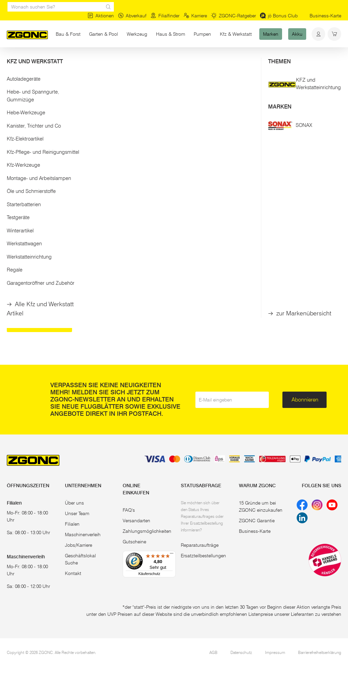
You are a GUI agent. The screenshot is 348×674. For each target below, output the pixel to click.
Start (11, 60)
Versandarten (136, 520)
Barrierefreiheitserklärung (319, 652)
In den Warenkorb (113, 230)
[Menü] (172, 555)
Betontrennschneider (186, 302)
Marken (270, 34)
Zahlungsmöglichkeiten (147, 531)
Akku (297, 34)
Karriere (195, 15)
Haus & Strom (170, 34)
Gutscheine (134, 541)
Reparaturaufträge (200, 545)
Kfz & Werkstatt (236, 34)
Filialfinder (165, 15)
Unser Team (77, 513)
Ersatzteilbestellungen (203, 555)
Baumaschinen (90, 60)
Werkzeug (137, 34)
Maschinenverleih (83, 534)
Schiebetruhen (38, 323)
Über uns (74, 503)
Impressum (275, 652)
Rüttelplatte (112, 302)
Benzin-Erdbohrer (42, 302)
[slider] (14, 110)
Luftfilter (106, 204)
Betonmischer (263, 302)
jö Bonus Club (279, 15)
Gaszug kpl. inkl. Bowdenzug (182, 207)
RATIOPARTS (114, 179)
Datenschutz (241, 652)
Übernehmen (43, 148)
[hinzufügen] (136, 230)
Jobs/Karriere (78, 545)
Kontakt (73, 573)
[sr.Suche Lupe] (108, 6)
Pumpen (202, 34)
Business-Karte (325, 15)
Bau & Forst (68, 34)
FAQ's (129, 510)
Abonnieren (305, 399)
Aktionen (101, 15)
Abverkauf (132, 15)
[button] (43, 88)
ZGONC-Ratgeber (233, 15)
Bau (61, 60)
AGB (213, 652)
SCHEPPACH (179, 179)
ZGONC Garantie (257, 520)
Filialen (72, 524)
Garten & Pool (103, 34)
